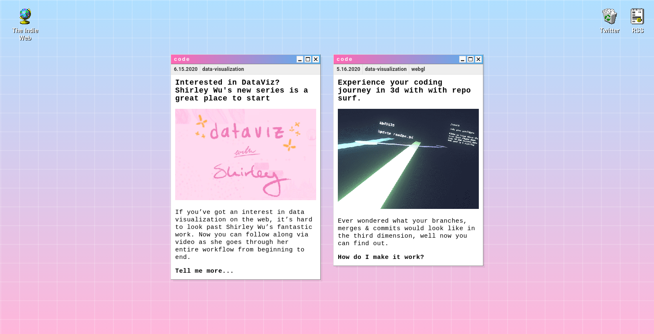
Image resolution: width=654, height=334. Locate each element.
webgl (418, 69)
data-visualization (223, 69)
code (182, 59)
